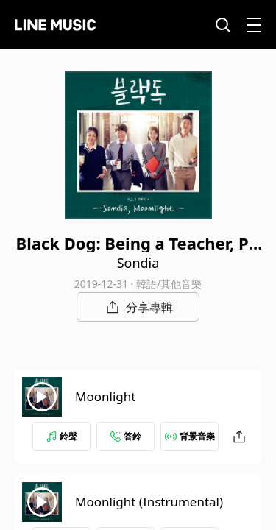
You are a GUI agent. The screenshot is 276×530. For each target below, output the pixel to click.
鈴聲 (61, 436)
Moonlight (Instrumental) (149, 501)
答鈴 (125, 436)
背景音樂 (190, 436)
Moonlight (105, 396)
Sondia (138, 263)
